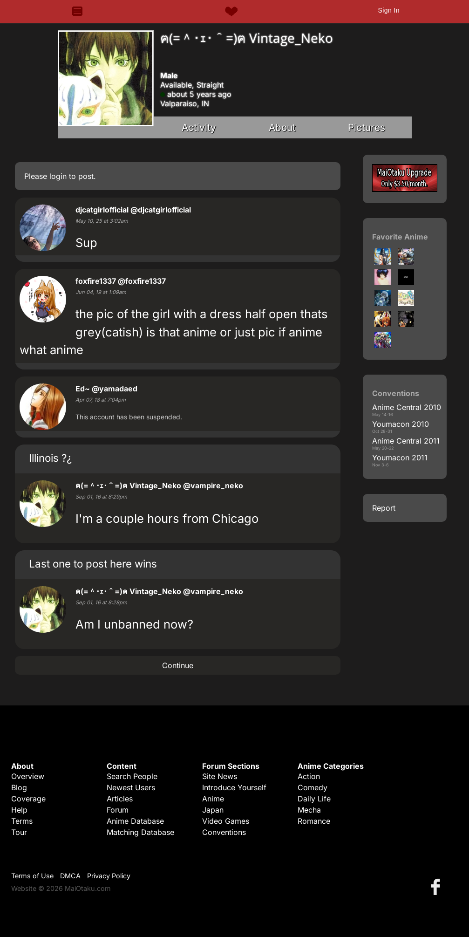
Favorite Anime (400, 236)
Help (19, 809)
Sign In (388, 10)
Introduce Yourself (234, 787)
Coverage (28, 798)
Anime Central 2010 (406, 407)
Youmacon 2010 (400, 424)
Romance (314, 821)
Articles (120, 798)
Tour (19, 832)
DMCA (70, 876)
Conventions (224, 832)
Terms (22, 821)
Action (309, 776)
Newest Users (131, 787)
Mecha (309, 809)
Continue (177, 665)
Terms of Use (32, 876)
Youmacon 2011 (400, 457)
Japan (213, 809)
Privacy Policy (108, 876)
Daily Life (314, 798)
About (282, 127)
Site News (219, 776)
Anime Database (135, 821)
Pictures (366, 127)
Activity (199, 127)
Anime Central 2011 (406, 440)
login (58, 176)
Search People (132, 776)
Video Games (225, 821)
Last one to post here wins (93, 563)
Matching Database (140, 832)
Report (383, 508)
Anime (213, 798)
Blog (19, 787)
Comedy (312, 787)
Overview (27, 776)
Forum (118, 809)
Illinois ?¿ (50, 457)
